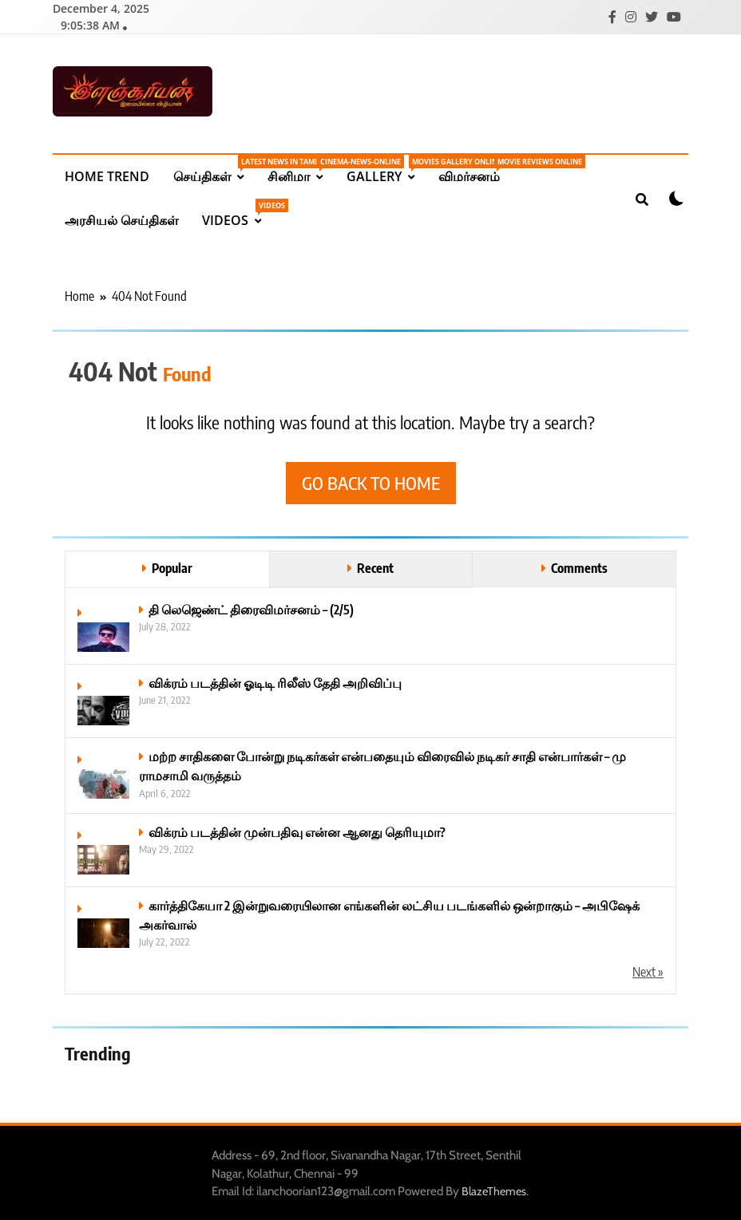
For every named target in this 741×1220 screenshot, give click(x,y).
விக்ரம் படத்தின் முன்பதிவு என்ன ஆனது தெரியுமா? (297, 830)
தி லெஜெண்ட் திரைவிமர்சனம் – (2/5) (251, 607)
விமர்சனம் (475, 168)
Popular (172, 566)
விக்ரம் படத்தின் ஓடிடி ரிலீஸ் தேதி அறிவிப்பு (275, 681)
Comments (579, 566)
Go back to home (371, 481)
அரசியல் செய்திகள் (121, 218)
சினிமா (301, 168)
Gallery (386, 168)
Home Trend (107, 175)
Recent (375, 566)
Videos (237, 212)
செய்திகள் (214, 168)
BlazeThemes (494, 1189)
